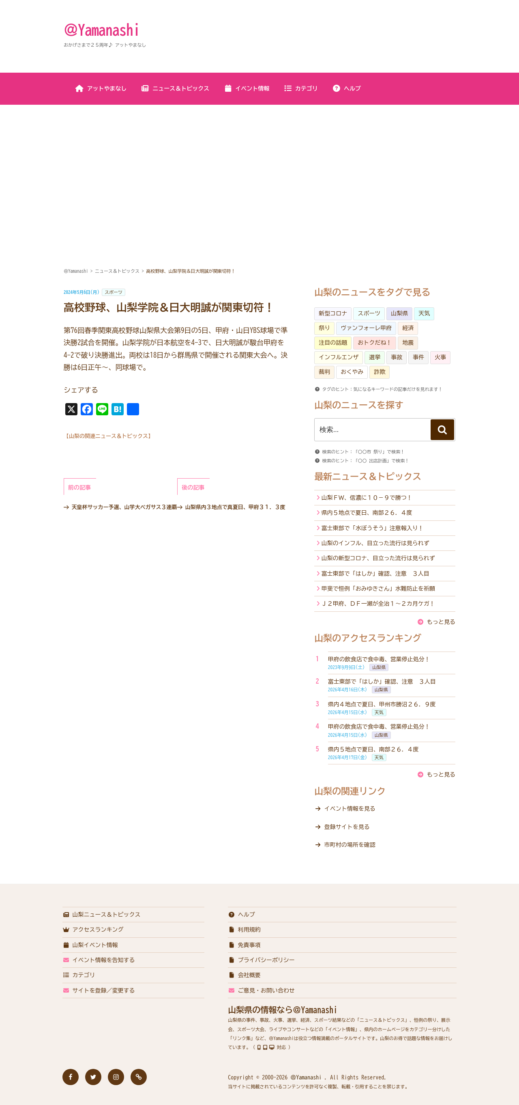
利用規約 (244, 929)
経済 (408, 328)
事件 (418, 357)
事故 (396, 357)
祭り (324, 328)
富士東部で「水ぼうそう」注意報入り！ (373, 528)
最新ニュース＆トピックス (367, 476)
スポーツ (113, 292)
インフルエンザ (338, 357)
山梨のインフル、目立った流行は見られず (375, 543)
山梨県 (399, 313)
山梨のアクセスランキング (367, 638)
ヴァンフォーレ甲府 (366, 328)
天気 (424, 313)
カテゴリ (300, 88)
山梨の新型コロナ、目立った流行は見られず (378, 558)
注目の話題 (333, 342)
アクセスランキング (93, 929)
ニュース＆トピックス (175, 88)
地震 (408, 342)
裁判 (324, 372)
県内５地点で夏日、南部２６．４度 (367, 513)
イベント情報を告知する (98, 960)
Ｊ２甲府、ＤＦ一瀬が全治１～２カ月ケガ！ (378, 603)
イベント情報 (246, 88)
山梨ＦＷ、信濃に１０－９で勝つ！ (367, 498)
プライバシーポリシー (261, 960)
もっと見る (441, 622)
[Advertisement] (259, 166)
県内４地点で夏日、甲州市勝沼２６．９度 (382, 704)
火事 (440, 357)
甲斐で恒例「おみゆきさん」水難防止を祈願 (378, 588)
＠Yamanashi (102, 29)
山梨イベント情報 (90, 945)
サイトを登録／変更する (98, 990)
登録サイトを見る (347, 827)
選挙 (374, 357)
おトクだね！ (375, 342)
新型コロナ (333, 313)
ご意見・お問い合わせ (261, 990)
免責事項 (244, 945)
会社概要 (244, 975)
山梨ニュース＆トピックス (101, 914)
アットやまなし (101, 88)
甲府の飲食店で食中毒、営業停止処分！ (379, 659)
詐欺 (379, 372)
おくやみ (352, 372)
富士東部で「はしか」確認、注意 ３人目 (375, 573)
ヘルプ (346, 88)
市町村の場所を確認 (349, 845)
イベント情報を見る (349, 808)
